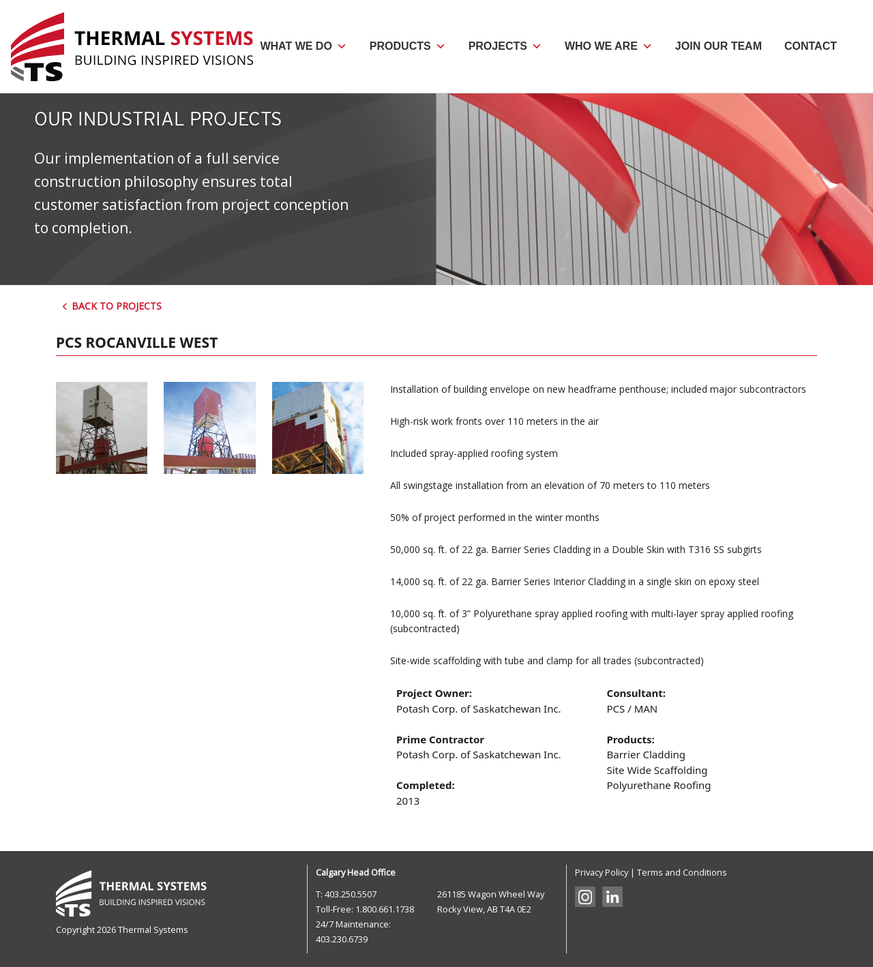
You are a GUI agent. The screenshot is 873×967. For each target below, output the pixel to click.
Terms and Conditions (682, 872)
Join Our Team (718, 46)
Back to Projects (111, 305)
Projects (505, 46)
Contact (810, 46)
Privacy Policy (601, 872)
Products (408, 46)
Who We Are (609, 46)
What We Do (303, 46)
